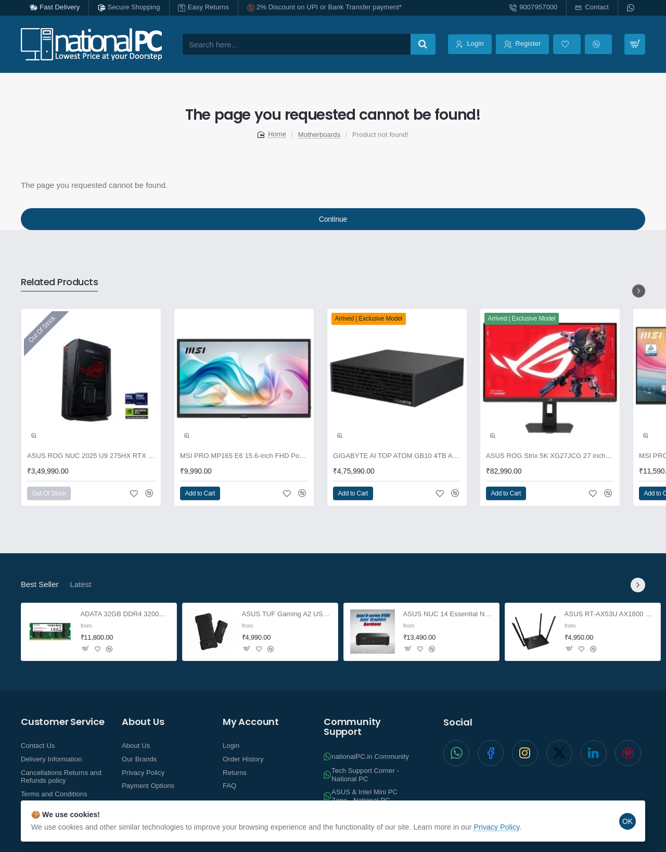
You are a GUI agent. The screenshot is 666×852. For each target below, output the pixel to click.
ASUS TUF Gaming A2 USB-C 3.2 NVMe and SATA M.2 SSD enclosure (287, 614)
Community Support (352, 727)
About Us (143, 722)
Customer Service (63, 722)
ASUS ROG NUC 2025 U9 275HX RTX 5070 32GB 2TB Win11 (91, 456)
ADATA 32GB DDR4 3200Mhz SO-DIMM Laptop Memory (126, 614)
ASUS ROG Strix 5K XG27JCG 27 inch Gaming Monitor (550, 456)
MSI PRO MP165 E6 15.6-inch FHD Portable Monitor (244, 456)
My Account (251, 722)
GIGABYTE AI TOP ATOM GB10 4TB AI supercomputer (397, 456)
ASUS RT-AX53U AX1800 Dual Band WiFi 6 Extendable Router (610, 614)
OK (627, 821)
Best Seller (40, 584)
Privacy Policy (497, 827)
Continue (333, 219)
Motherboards (319, 134)
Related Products (59, 282)
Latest (81, 584)
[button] (34, 435)
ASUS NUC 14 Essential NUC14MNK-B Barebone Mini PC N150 (448, 614)
